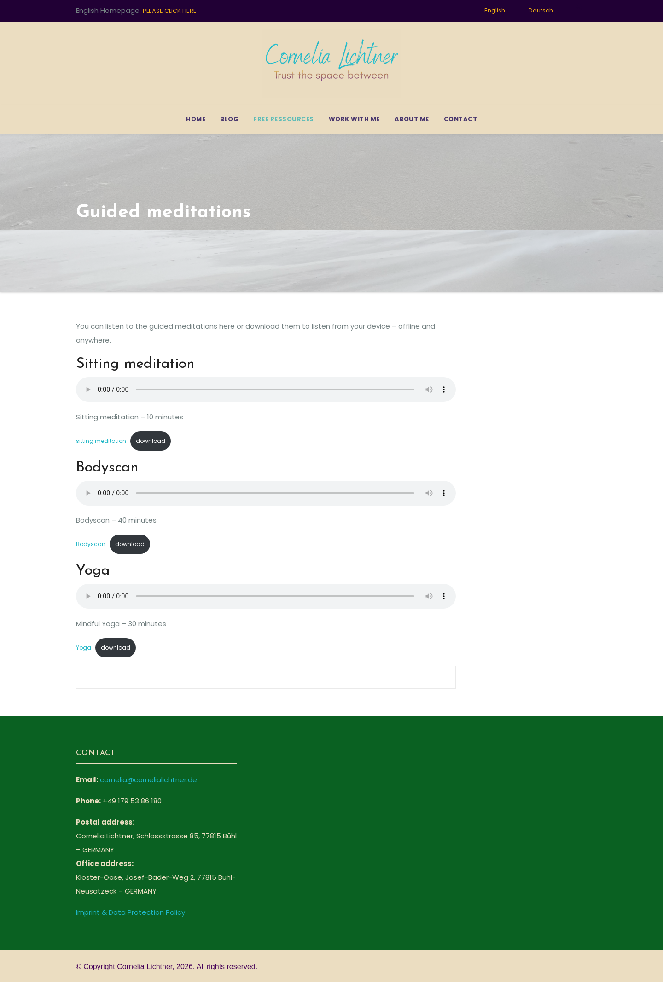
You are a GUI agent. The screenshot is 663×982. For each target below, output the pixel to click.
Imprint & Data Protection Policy (130, 912)
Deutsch (541, 10)
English (494, 10)
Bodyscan (90, 544)
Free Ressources (283, 119)
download (150, 441)
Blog (229, 119)
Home (195, 119)
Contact (460, 119)
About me (412, 119)
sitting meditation (101, 441)
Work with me (354, 119)
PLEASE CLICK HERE (170, 10)
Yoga (83, 647)
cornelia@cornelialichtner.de (148, 779)
